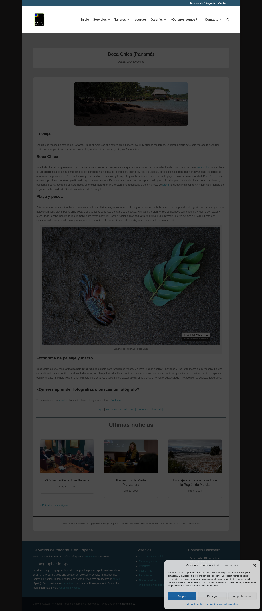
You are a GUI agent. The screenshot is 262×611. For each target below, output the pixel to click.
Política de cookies (195, 604)
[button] (255, 565)
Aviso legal (233, 604)
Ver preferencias (242, 596)
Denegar (212, 596)
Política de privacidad (216, 604)
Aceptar (182, 596)
